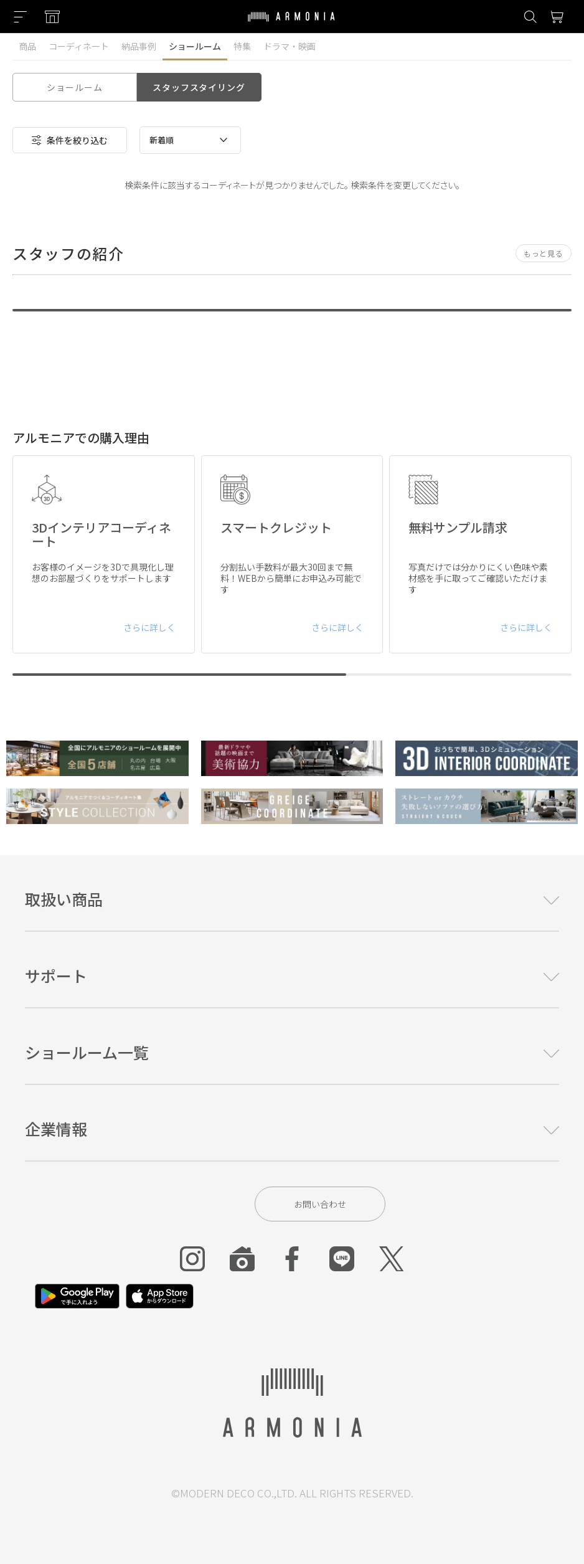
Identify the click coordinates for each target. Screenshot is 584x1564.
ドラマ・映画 (289, 46)
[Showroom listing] (52, 17)
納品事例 (138, 46)
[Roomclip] (242, 1258)
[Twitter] (391, 1258)
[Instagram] (192, 1258)
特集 (242, 46)
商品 (27, 46)
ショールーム (195, 46)
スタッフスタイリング (199, 87)
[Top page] (291, 24)
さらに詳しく (149, 627)
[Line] (341, 1258)
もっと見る (543, 253)
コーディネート (79, 46)
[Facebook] (292, 1258)
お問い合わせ (320, 1204)
